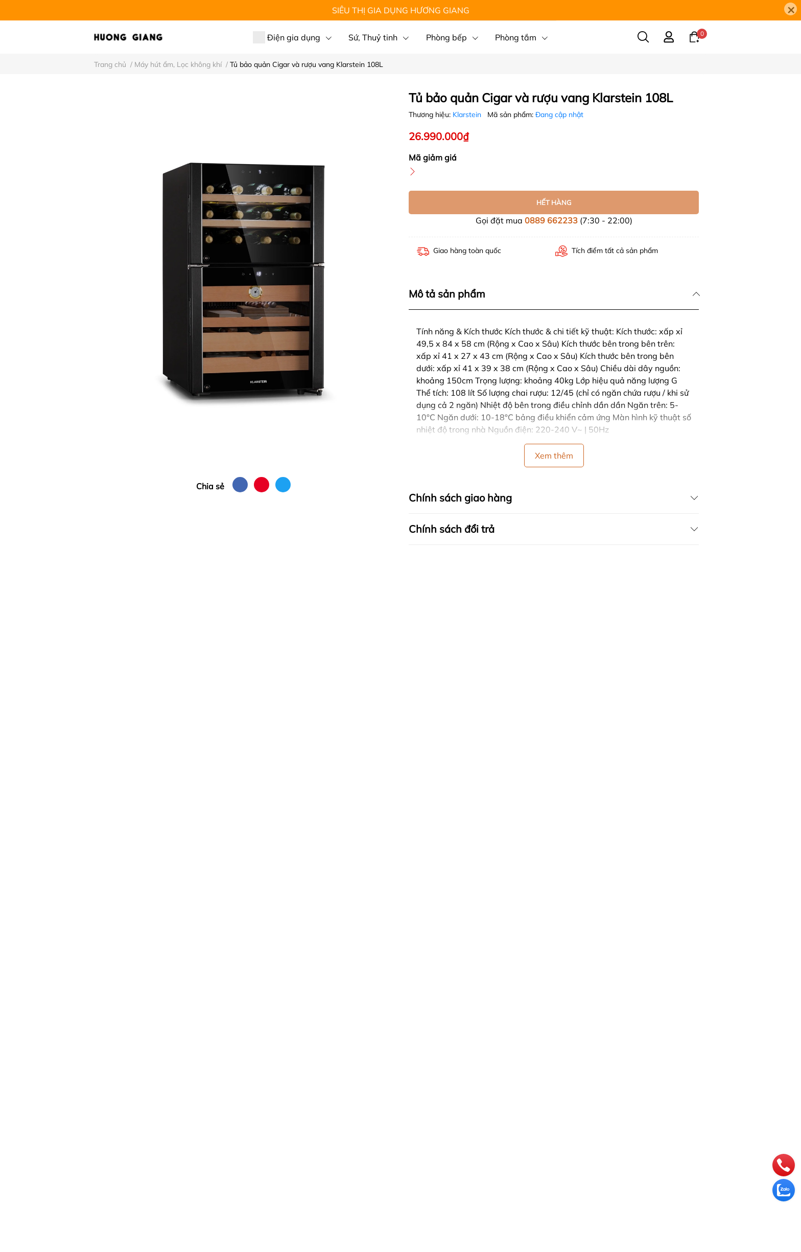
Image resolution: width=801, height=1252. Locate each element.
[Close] (790, 9)
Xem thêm (554, 455)
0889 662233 (551, 220)
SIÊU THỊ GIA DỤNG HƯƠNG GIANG (400, 10)
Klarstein (468, 114)
